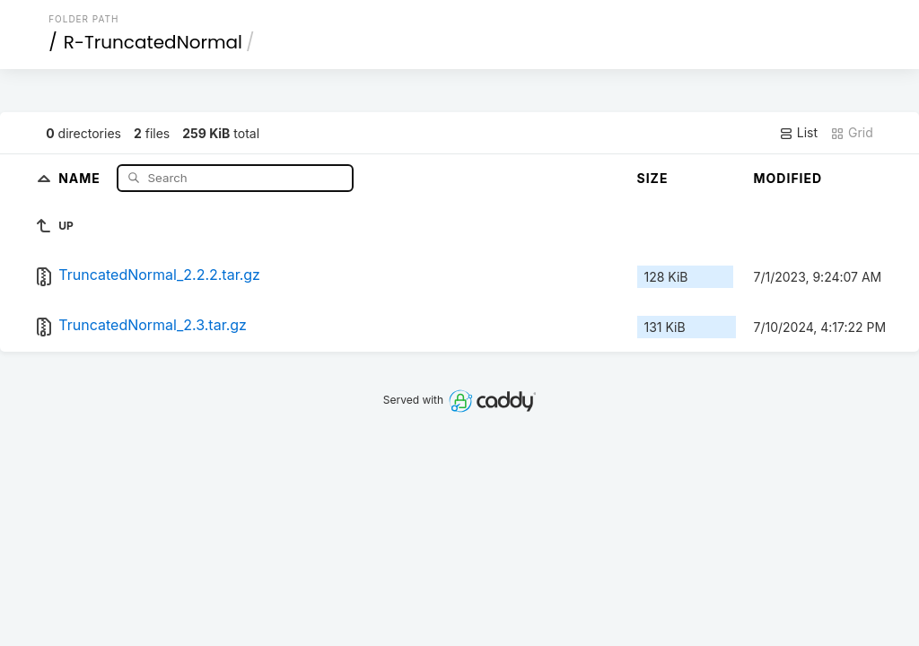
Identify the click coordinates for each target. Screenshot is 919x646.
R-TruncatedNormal (153, 42)
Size (653, 178)
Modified (788, 178)
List (798, 133)
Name (81, 177)
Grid (851, 133)
